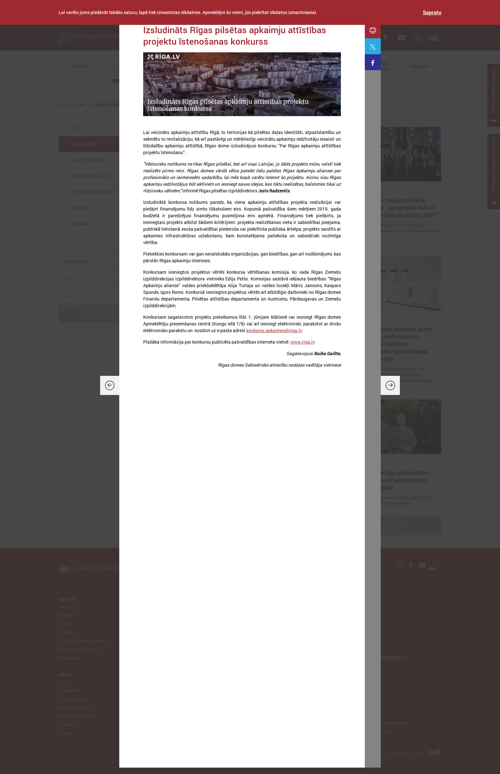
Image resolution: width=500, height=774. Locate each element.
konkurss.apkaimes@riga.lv (274, 330)
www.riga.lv (302, 342)
